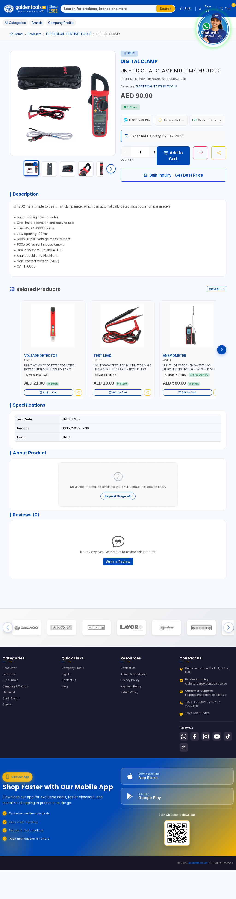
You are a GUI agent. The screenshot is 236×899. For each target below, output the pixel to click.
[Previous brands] (8, 648)
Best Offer (10, 690)
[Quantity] (140, 165)
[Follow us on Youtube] (219, 759)
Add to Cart (173, 169)
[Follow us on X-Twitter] (195, 770)
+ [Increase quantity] (154, 165)
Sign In (66, 696)
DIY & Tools (10, 703)
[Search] (108, 8)
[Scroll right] (111, 170)
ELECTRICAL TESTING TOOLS (68, 34)
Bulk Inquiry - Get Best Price (173, 188)
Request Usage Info (118, 513)
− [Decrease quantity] (125, 165)
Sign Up (205, 8)
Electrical (9, 715)
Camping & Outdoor (16, 709)
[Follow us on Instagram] (207, 759)
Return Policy (130, 715)
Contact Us (128, 690)
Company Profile (73, 690)
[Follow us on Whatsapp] (184, 759)
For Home (9, 696)
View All (216, 304)
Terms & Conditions (134, 696)
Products (34, 34)
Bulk (185, 8)
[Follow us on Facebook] (195, 759)
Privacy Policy (130, 703)
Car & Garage (12, 721)
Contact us (69, 703)
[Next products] (221, 364)
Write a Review (118, 580)
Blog (65, 709)
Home (16, 34)
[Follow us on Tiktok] (184, 770)
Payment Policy (131, 709)
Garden (8, 728)
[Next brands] (228, 648)
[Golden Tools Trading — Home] (31, 8)
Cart (227, 8)
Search (166, 9)
